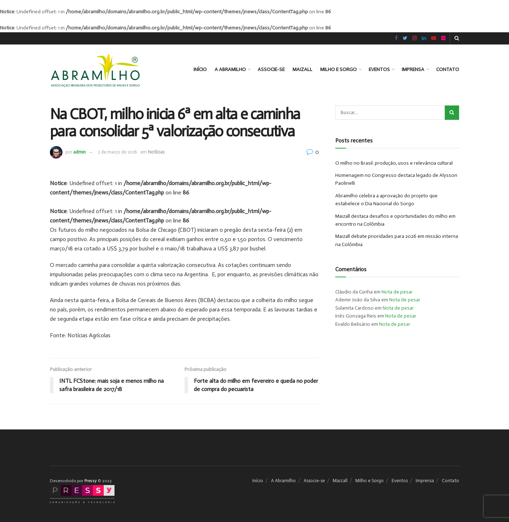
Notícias (156, 152)
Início (200, 69)
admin (79, 152)
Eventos (379, 69)
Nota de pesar (397, 292)
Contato (447, 69)
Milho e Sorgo (338, 69)
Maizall (302, 69)
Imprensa (413, 69)
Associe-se (271, 69)
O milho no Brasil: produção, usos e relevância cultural (394, 163)
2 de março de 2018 (117, 152)
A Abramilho (230, 69)
